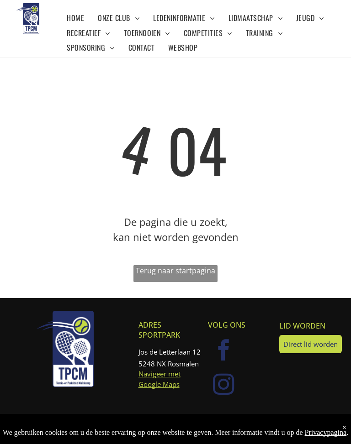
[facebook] (224, 351)
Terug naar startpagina (175, 271)
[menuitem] (75, 17)
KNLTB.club (255, 425)
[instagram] (224, 386)
